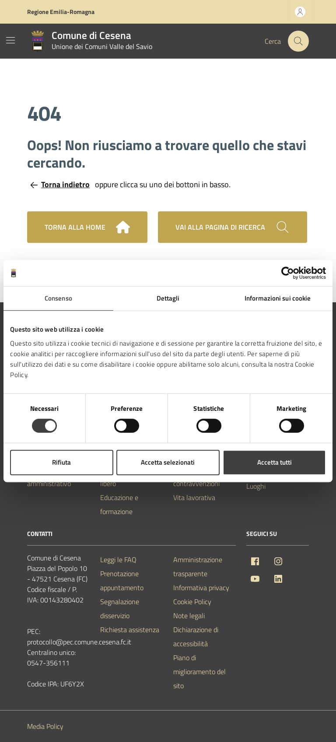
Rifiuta (61, 462)
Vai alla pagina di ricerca (232, 227)
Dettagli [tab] (168, 298)
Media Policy (45, 726)
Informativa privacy (201, 587)
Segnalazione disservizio (119, 608)
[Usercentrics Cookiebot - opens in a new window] (287, 273)
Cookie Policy (192, 601)
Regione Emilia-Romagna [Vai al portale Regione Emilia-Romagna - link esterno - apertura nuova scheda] (60, 11)
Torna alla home (87, 227)
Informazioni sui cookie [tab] (278, 298)
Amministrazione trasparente (197, 566)
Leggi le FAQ (118, 559)
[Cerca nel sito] (298, 41)
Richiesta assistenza (129, 629)
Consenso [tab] (58, 298)
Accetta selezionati (168, 462)
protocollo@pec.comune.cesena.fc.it (79, 642)
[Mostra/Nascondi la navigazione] (10, 40)
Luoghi (256, 486)
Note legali (189, 615)
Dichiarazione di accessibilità (195, 636)
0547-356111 (48, 663)
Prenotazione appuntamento (122, 580)
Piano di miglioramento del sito (199, 671)
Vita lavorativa (194, 497)
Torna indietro (60, 184)
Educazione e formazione (119, 504)
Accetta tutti (274, 462)
